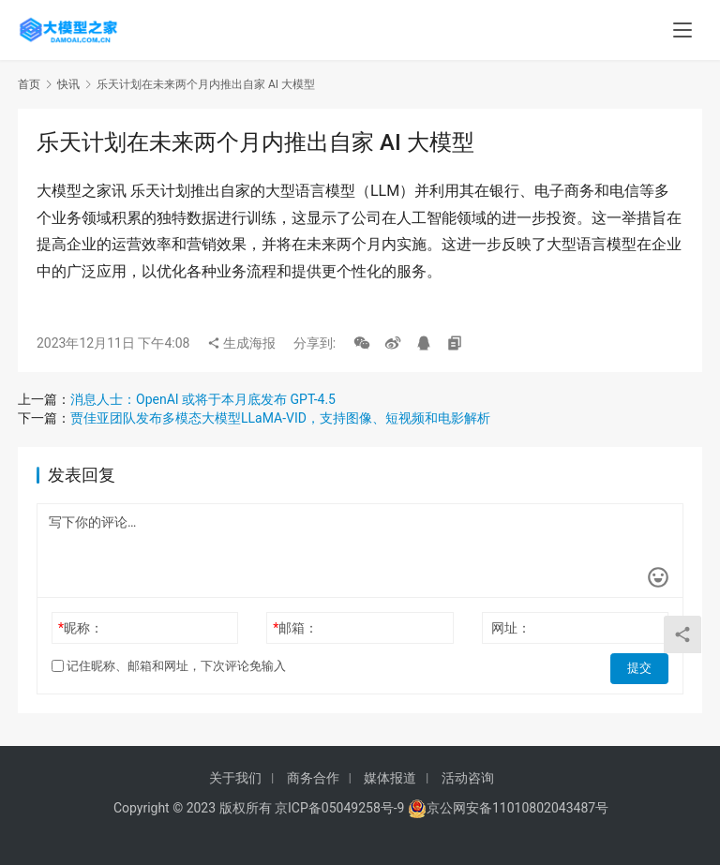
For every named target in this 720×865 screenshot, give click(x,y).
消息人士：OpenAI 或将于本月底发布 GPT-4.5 (203, 399)
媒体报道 (390, 777)
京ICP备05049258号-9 (339, 807)
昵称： (80, 627)
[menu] (682, 30)
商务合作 (313, 777)
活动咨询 (468, 777)
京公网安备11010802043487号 (517, 807)
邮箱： (295, 627)
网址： (511, 627)
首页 (29, 84)
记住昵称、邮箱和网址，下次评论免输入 (169, 666)
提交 (642, 666)
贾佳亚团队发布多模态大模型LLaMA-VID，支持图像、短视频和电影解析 (280, 417)
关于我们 (235, 777)
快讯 (68, 84)
